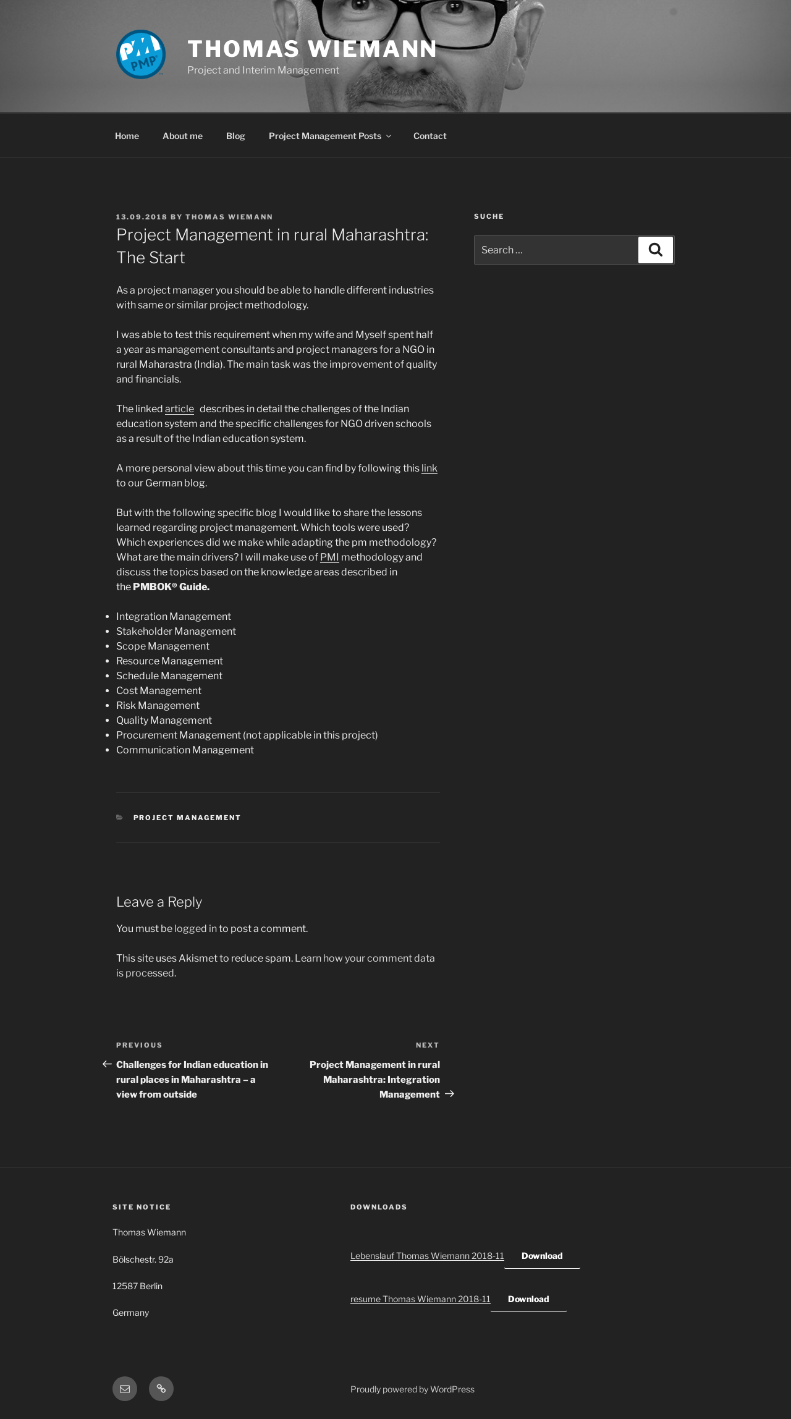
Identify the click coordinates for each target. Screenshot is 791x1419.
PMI (329, 557)
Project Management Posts (331, 135)
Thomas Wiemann (312, 48)
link (429, 468)
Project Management (187, 817)
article (179, 409)
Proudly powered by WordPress (412, 1389)
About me (183, 135)
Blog (235, 135)
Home (127, 135)
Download (542, 1255)
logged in (195, 928)
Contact (430, 135)
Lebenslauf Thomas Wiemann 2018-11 (427, 1255)
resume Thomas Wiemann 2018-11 (420, 1299)
